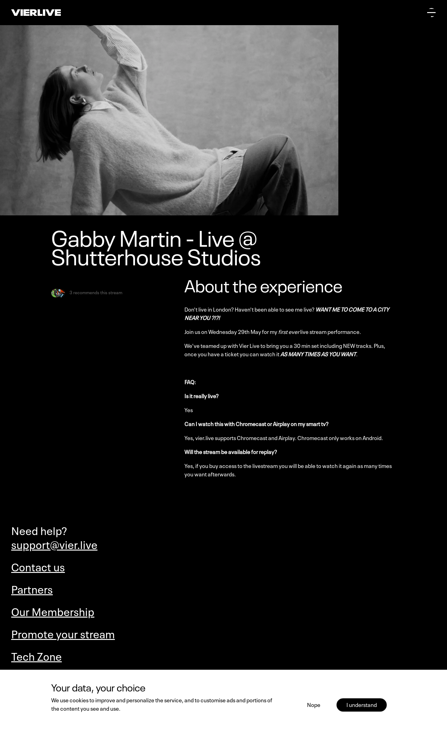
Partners (32, 588)
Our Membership (52, 611)
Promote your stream (63, 633)
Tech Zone (36, 655)
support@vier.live (54, 544)
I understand (361, 704)
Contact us (38, 566)
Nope (313, 704)
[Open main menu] (431, 12)
